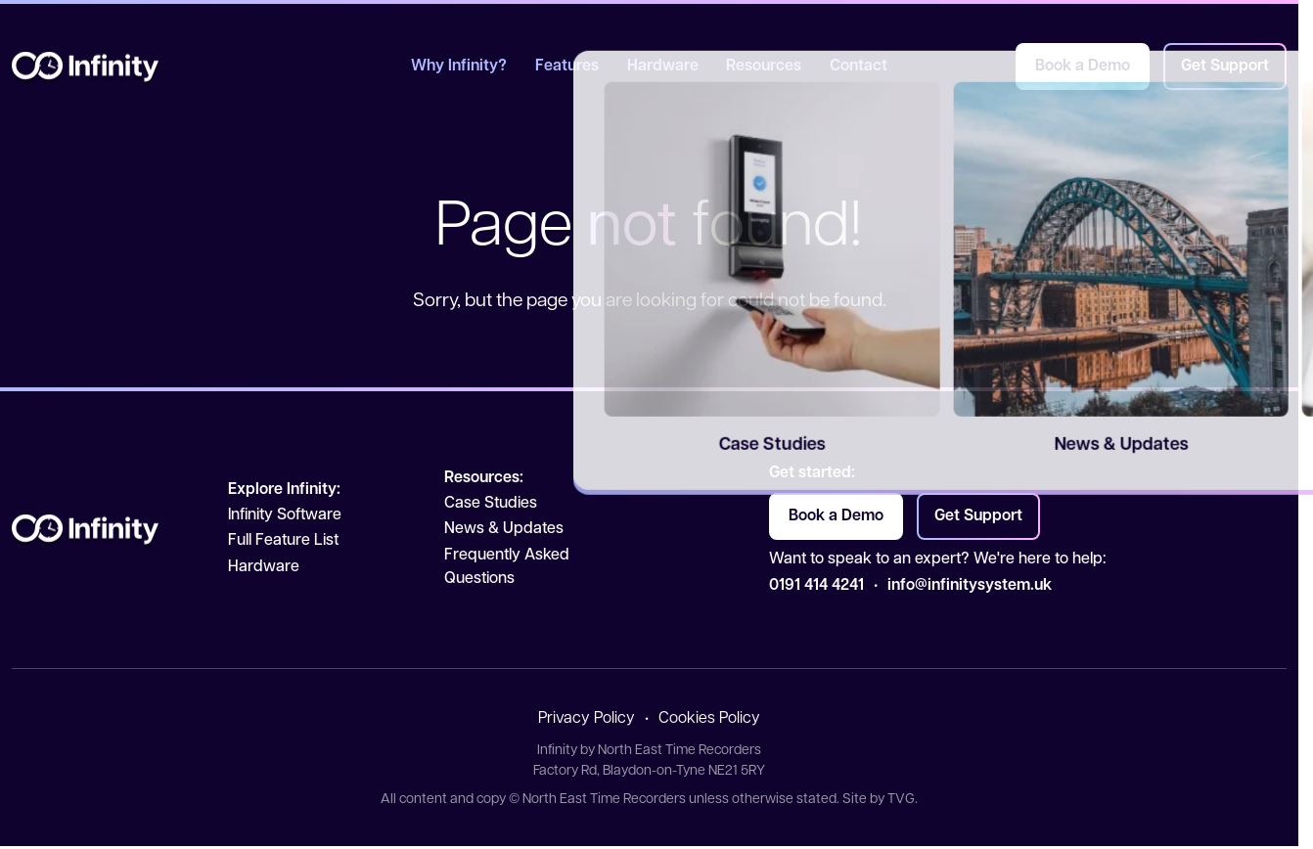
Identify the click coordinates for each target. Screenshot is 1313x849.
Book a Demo (1082, 66)
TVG (901, 799)
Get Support (1225, 66)
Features (567, 66)
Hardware (663, 66)
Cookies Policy (709, 719)
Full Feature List (283, 541)
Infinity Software (284, 515)
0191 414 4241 (816, 586)
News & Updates (504, 529)
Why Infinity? (459, 66)
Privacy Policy (586, 719)
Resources (763, 66)
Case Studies (490, 504)
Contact (858, 66)
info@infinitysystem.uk (969, 586)
